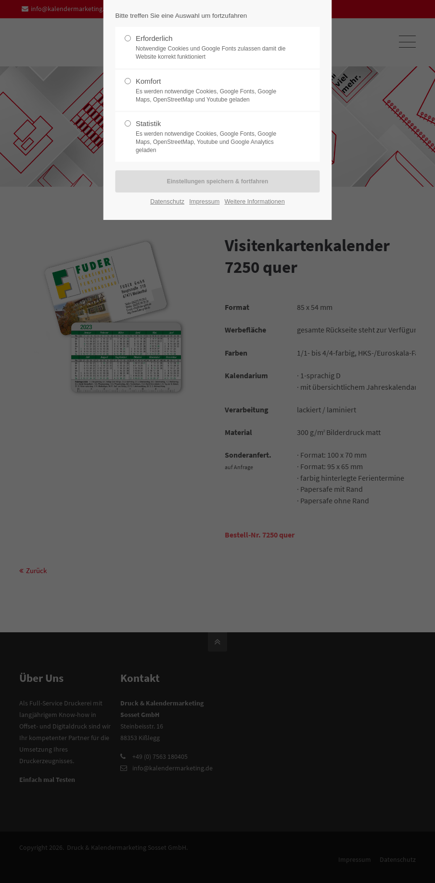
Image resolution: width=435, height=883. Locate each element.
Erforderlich (214, 47)
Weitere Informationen (255, 201)
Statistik (214, 136)
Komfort (214, 90)
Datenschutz (167, 201)
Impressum (204, 201)
